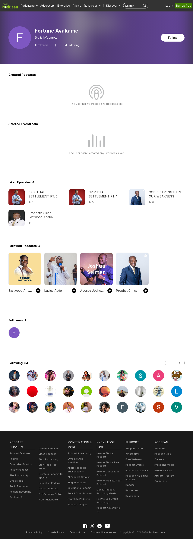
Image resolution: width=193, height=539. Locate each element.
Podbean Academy (135, 470)
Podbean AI (16, 497)
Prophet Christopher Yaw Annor (127, 290)
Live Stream (16, 480)
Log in (170, 5)
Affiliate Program (163, 475)
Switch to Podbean (78, 495)
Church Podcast (47, 485)
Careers (158, 459)
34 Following (71, 45)
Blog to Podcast (76, 479)
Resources (131, 490)
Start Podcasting (48, 459)
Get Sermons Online (50, 490)
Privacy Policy (38, 532)
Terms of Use (79, 532)
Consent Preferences (103, 532)
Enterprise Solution (20, 464)
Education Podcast (49, 479)
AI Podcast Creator (78, 473)
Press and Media (163, 464)
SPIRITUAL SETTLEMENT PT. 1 (102, 194)
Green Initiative (162, 470)
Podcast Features (19, 453)
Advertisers (46, 5)
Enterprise (61, 5)
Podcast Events (134, 464)
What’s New (132, 453)
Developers (131, 496)
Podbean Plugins (77, 501)
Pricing (74, 5)
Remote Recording (20, 491)
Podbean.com (152, 532)
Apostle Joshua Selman (92, 290)
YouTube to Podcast (79, 484)
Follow (173, 37)
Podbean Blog (162, 453)
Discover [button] (108, 5)
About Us (159, 448)
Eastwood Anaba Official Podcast (20, 290)
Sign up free (184, 5)
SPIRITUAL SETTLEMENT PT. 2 (42, 194)
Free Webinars (133, 459)
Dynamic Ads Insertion (80, 458)
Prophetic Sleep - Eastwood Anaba (40, 215)
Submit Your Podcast (79, 489)
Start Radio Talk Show (51, 464)
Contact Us (160, 481)
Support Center (133, 448)
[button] (29, 5)
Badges (129, 485)
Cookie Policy (59, 532)
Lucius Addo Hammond (56, 290)
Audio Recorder (18, 486)
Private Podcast (18, 469)
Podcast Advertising (78, 453)
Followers (41, 45)
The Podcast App (19, 475)
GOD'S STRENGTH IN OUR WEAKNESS (164, 194)
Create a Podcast (48, 448)
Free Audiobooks (48, 496)
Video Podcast (47, 453)
